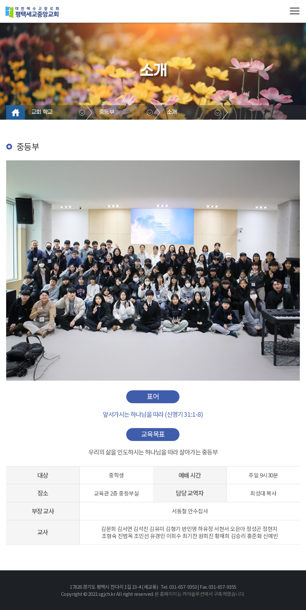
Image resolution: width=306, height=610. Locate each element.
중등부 (106, 112)
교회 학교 (42, 112)
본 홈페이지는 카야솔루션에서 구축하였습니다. (200, 593)
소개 (172, 112)
